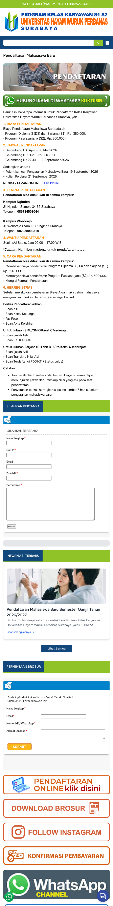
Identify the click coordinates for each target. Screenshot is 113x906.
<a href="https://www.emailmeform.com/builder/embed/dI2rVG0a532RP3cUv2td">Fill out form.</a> (56, 724)
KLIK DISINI (51, 183)
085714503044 (28, 211)
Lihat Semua (57, 648)
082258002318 (28, 231)
